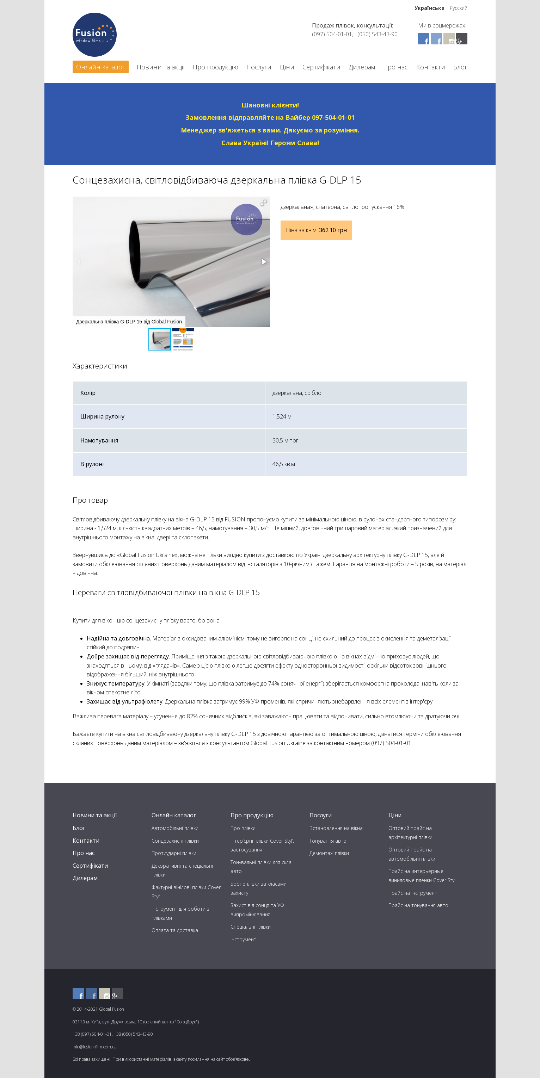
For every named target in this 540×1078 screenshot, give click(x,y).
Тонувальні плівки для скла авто (261, 867)
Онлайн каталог (100, 67)
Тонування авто (327, 840)
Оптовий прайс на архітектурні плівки (410, 833)
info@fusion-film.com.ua (95, 1047)
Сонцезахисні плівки (175, 840)
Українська (429, 8)
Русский (458, 8)
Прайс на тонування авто (418, 905)
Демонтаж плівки (329, 853)
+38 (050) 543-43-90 (133, 1034)
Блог (460, 67)
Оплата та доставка (175, 930)
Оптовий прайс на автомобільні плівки (411, 854)
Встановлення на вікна (336, 828)
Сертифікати (321, 67)
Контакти (430, 67)
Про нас (395, 67)
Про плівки (243, 828)
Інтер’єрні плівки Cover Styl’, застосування (262, 845)
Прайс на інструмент (412, 893)
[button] (263, 203)
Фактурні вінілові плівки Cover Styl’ (186, 892)
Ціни (287, 67)
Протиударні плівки (174, 853)
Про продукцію (215, 67)
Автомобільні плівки (175, 828)
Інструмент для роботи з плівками (180, 913)
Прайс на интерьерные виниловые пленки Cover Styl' (422, 876)
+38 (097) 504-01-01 (92, 1034)
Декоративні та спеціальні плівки (182, 870)
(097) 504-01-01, (332, 34)
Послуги (258, 67)
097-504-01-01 (333, 117)
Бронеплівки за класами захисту (259, 888)
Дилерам (362, 67)
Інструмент (243, 939)
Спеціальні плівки (251, 926)
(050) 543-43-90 (377, 34)
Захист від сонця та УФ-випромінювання (258, 910)
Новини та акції (160, 67)
